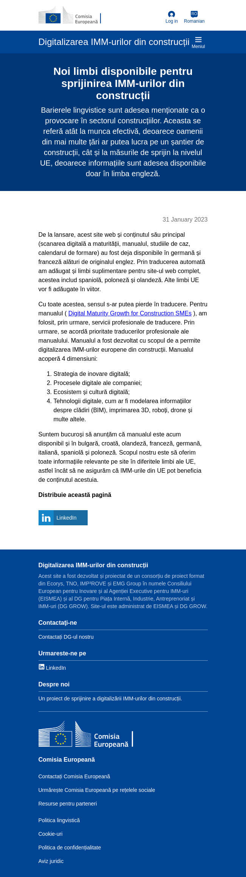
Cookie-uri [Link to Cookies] (51, 834)
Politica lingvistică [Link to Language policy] (59, 820)
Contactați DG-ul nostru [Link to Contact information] (66, 637)
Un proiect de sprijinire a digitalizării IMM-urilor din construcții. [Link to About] (110, 698)
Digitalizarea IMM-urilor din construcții (94, 565)
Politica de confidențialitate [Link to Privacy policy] (70, 847)
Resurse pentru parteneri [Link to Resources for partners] (68, 804)
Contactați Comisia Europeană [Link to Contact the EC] (74, 776)
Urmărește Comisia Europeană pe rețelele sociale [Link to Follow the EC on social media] (97, 790)
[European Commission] (70, 15)
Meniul (198, 42)
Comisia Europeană (67, 759)
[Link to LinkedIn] (52, 667)
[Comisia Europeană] (86, 735)
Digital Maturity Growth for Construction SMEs (130, 313)
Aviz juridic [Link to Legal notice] (51, 861)
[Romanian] (194, 17)
